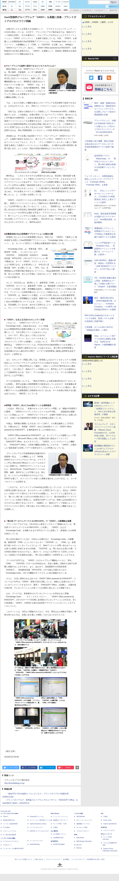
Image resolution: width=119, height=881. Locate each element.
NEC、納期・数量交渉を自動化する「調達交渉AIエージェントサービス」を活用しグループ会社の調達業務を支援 (105, 109)
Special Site (93, 59)
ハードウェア (86, 10)
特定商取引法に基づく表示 (96, 859)
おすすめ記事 (93, 396)
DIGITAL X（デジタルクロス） (40, 831)
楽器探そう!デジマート (60, 820)
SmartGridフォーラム (37, 816)
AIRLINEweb (80, 816)
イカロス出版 (78, 813)
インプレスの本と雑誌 (8, 838)
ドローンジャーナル (9, 831)
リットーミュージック (60, 816)
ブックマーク (49, 767)
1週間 (103, 22)
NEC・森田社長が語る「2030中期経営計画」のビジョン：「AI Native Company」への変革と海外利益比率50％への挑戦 (105, 304)
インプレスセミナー (36, 827)
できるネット (7, 845)
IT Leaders (6, 827)
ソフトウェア (98, 10)
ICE (102, 813)
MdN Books (80, 838)
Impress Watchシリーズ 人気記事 (103, 357)
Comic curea (107, 820)
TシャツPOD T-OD (60, 824)
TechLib (78, 848)
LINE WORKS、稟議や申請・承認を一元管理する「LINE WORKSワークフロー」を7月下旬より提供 (105, 266)
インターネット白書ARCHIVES (13, 848)
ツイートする (13, 767)
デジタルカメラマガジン (11, 841)
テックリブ (77, 845)
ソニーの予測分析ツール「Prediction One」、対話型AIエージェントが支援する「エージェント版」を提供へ (105, 248)
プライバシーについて (53, 859)
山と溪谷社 (54, 831)
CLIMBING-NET (58, 838)
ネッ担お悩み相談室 (9, 834)
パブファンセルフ (109, 830)
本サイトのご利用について (23, 859)
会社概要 (66, 859)
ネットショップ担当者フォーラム (41, 820)
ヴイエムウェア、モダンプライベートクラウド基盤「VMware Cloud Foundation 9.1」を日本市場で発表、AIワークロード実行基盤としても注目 (105, 432)
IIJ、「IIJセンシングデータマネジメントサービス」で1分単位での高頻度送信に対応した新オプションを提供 (105, 196)
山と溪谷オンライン (59, 834)
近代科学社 (54, 841)
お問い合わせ (39, 859)
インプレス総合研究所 (10, 824)
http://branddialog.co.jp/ (14, 783)
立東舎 (55, 827)
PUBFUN (104, 827)
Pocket (68, 767)
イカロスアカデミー (83, 831)
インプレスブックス (36, 841)
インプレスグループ (78, 859)
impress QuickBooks (110, 824)
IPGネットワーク (106, 834)
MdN (75, 834)
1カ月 (110, 22)
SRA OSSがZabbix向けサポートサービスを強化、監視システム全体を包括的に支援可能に (99, 318)
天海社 (105, 816)
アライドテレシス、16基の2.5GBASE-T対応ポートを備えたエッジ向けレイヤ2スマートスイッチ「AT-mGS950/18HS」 (105, 126)
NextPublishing (35, 844)
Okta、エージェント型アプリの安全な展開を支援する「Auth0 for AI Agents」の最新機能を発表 (105, 342)
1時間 (86, 22)
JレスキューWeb (81, 827)
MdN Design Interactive (84, 841)
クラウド (76, 10)
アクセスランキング (96, 16)
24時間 (95, 22)
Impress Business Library (38, 824)
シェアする (31, 767)
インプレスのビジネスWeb (9, 813)
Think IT (5, 816)
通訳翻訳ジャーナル (83, 824)
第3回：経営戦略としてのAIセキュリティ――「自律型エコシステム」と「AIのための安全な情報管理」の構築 (105, 408)
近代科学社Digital (58, 844)
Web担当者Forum (9, 820)
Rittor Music (55, 813)
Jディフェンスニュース (84, 820)
